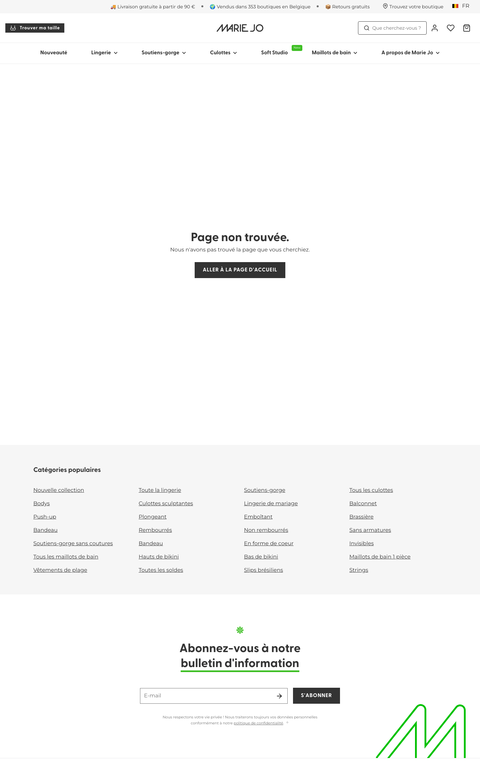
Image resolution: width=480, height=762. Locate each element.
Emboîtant (258, 517)
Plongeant (153, 517)
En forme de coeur (269, 544)
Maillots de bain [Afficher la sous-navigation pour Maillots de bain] (334, 53)
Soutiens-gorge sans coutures (73, 544)
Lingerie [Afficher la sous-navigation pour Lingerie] (104, 53)
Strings (358, 570)
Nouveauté (53, 53)
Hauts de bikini (159, 557)
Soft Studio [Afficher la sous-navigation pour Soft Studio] (280, 50)
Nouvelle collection (58, 490)
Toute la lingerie (160, 490)
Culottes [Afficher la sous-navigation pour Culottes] (223, 53)
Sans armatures (370, 530)
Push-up (44, 517)
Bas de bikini (261, 557)
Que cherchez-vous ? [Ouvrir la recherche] (392, 28)
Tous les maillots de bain (65, 557)
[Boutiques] (413, 6)
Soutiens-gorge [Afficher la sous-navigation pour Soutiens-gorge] (164, 53)
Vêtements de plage (60, 570)
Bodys (41, 504)
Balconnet (363, 504)
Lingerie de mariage (271, 504)
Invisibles (361, 544)
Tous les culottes (371, 490)
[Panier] (467, 28)
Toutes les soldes (161, 570)
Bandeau (45, 530)
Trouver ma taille (35, 28)
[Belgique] (463, 6)
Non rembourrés (266, 530)
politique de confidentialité (258, 723)
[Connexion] (435, 28)
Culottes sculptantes (166, 504)
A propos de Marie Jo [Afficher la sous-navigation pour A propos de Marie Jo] (410, 53)
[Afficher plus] (287, 723)
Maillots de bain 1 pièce (380, 557)
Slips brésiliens (263, 570)
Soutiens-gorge (264, 490)
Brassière (361, 517)
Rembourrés (155, 530)
